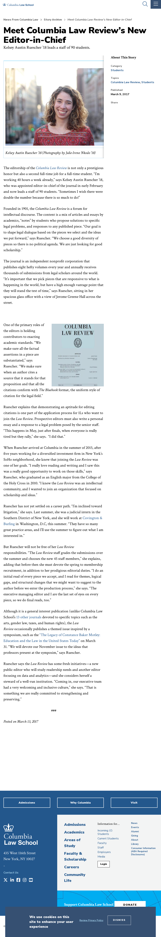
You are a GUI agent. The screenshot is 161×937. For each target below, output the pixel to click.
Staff (101, 847)
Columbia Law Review (125, 82)
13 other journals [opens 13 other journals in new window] (28, 617)
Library (135, 844)
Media (101, 857)
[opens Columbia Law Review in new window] (51, 167)
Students (117, 70)
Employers (104, 852)
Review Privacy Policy (91, 920)
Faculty (102, 843)
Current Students (108, 838)
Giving (134, 835)
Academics (74, 832)
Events (135, 827)
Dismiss (119, 920)
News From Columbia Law (20, 20)
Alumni (135, 831)
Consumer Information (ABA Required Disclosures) (143, 851)
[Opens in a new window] (5, 880)
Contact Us (10, 873)
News (134, 823)
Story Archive (53, 20)
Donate (130, 905)
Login (103, 864)
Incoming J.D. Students (105, 832)
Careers (71, 867)
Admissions (75, 824)
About (134, 839)
